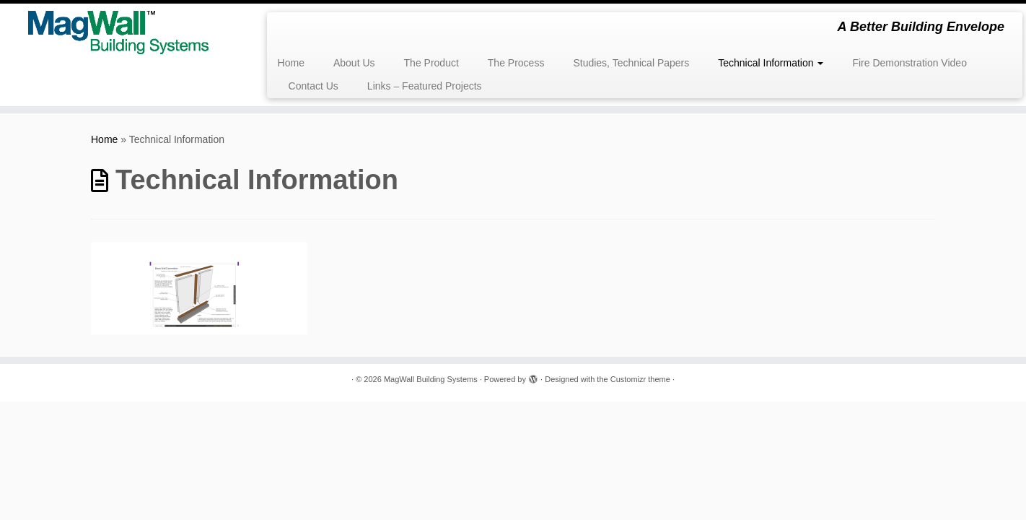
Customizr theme (640, 379)
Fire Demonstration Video (909, 63)
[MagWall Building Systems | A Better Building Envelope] (118, 32)
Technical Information (770, 63)
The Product (431, 63)
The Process (516, 63)
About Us (354, 63)
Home (291, 63)
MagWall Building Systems (431, 379)
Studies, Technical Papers (631, 63)
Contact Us (313, 86)
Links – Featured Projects (424, 86)
